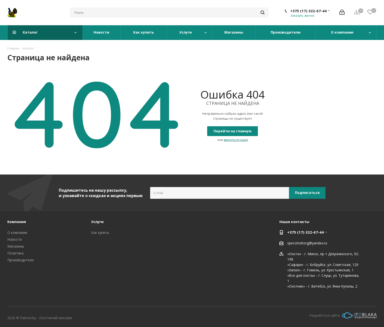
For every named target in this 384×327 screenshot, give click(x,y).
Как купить (100, 232)
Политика (15, 253)
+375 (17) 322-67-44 (308, 10)
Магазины (15, 246)
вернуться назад (236, 140)
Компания (16, 221)
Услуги (97, 221)
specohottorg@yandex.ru (307, 243)
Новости (14, 239)
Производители (20, 260)
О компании (17, 232)
